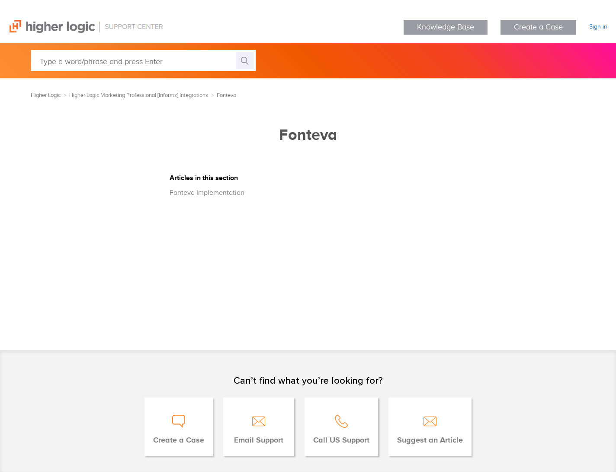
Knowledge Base (445, 27)
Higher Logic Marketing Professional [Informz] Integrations (138, 95)
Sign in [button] (598, 26)
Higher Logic (46, 95)
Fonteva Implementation (207, 193)
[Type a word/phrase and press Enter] (143, 60)
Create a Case (538, 27)
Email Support (259, 440)
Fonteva (226, 95)
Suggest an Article (430, 440)
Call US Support (341, 440)
